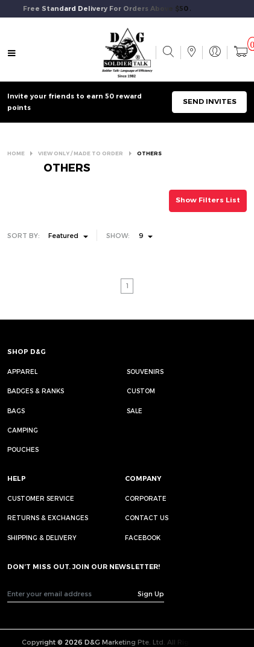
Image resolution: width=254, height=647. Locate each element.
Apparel (22, 371)
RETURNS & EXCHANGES (47, 517)
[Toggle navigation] (11, 53)
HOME (16, 153)
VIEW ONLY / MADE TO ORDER (80, 153)
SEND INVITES (210, 101)
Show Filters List (208, 200)
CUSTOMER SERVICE (40, 498)
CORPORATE (146, 498)
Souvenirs (145, 371)
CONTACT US (146, 517)
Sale (134, 410)
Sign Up (151, 593)
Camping (22, 430)
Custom (141, 390)
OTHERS (149, 153)
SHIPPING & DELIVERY (42, 537)
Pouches (23, 449)
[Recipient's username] (72, 594)
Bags (16, 410)
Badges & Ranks (35, 390)
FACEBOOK (142, 537)
